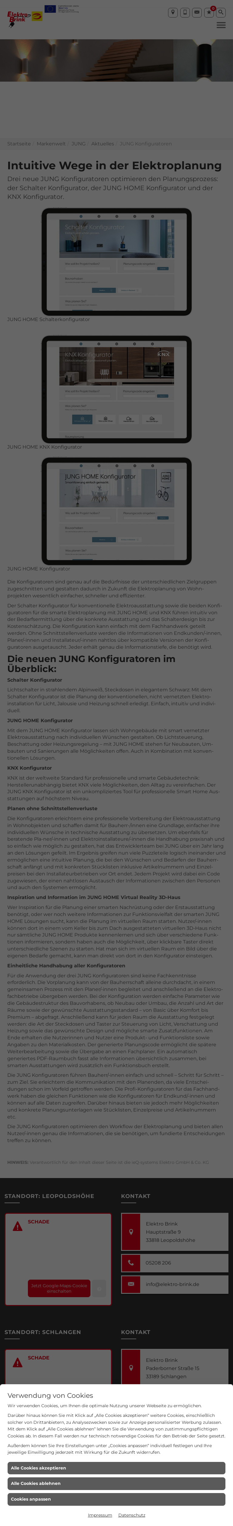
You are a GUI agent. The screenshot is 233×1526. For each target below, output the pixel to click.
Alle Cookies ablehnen (36, 1483)
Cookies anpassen (31, 1499)
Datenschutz (131, 1515)
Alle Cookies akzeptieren (38, 1468)
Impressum (100, 1515)
